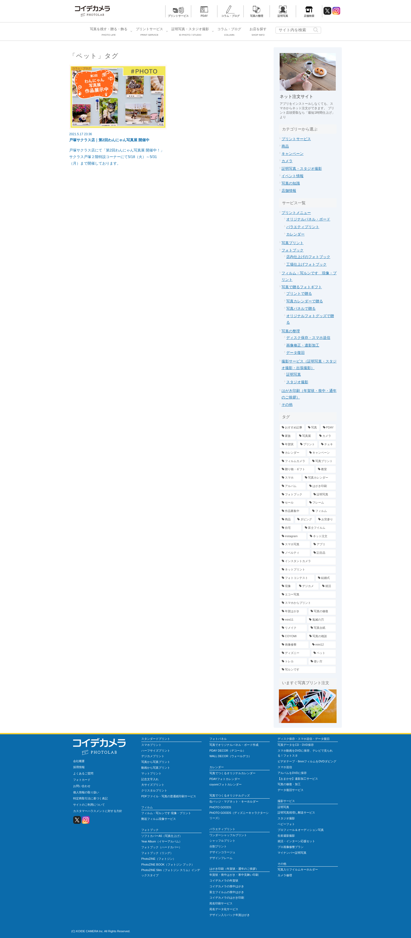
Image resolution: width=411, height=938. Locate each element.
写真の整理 (256, 15)
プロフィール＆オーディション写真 (301, 829)
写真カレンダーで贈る (304, 301)
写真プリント (293, 243)
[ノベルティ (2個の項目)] (294, 553)
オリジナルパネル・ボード (308, 219)
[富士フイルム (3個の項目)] (319, 528)
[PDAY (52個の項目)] (328, 427)
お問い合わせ (81, 786)
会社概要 (79, 761)
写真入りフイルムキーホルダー (298, 869)
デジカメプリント (152, 756)
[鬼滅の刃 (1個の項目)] (321, 619)
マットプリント (151, 773)
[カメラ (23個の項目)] (326, 436)
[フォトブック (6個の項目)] (294, 494)
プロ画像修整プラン (291, 846)
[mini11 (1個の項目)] (292, 619)
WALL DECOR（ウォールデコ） (230, 756)
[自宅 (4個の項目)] (290, 528)
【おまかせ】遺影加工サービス (298, 778)
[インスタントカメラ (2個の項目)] (307, 561)
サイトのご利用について (89, 804)
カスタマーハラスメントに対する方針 (97, 811)
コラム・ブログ (230, 15)
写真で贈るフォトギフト (302, 287)
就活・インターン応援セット (296, 841)
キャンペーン (293, 153)
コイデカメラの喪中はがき (226, 886)
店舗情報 (289, 190)
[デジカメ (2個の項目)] (308, 586)
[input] (298, 30)
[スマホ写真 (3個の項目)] (294, 544)
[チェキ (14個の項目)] (327, 444)
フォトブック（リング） (157, 853)
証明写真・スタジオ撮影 (302, 168)
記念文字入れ (150, 779)
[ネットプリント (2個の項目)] (307, 569)
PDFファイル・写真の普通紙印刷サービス (168, 796)
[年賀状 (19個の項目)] (288, 444)
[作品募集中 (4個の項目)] (294, 511)
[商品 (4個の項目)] (286, 519)
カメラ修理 (285, 875)
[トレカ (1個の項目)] (293, 661)
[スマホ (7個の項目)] (290, 477)
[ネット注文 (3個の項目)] (321, 536)
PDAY (204, 15)
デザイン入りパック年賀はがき (229, 914)
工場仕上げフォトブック (306, 264)
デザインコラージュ (222, 852)
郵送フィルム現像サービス (158, 818)
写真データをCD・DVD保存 (296, 744)
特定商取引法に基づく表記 (90, 798)
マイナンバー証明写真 (292, 852)
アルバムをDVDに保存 (292, 772)
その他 (287, 404)
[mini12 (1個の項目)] (323, 644)
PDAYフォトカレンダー (224, 778)
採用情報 (79, 767)
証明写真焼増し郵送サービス (296, 812)
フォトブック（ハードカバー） (161, 847)
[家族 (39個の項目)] (287, 436)
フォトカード (81, 779)
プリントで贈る (299, 293)
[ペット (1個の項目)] (323, 653)
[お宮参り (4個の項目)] (326, 519)
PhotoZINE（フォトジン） (158, 858)
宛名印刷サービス (220, 903)
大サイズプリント (152, 784)
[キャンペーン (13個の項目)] (321, 453)
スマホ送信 (285, 767)
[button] (315, 30)
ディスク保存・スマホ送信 (308, 338)
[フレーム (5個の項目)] (321, 502)
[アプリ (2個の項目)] (323, 544)
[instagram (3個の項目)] (292, 536)
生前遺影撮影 (286, 835)
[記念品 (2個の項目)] (323, 553)
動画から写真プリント (155, 767)
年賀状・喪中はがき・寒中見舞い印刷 (233, 874)
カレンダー (295, 234)
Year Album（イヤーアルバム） (161, 841)
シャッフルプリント (222, 840)
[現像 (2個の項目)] (287, 586)
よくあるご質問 (83, 773)
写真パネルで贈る (301, 308)
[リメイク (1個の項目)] (293, 628)
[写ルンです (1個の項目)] (307, 669)
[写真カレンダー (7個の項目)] (319, 477)
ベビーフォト (286, 824)
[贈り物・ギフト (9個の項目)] (297, 469)
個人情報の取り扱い (86, 792)
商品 (285, 146)
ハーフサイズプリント (155, 750)
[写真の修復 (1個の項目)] (322, 611)
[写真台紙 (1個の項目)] (322, 628)
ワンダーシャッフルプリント (228, 835)
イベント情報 (293, 176)
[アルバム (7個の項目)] (292, 486)
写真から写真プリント (155, 761)
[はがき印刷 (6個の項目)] (321, 486)
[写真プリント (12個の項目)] (323, 461)
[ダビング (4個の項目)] (305, 519)
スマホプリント (151, 744)
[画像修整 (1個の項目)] (294, 644)
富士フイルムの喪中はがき (226, 892)
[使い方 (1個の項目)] (322, 661)
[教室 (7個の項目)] (326, 469)
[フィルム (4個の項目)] (323, 511)
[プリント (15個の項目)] (308, 444)
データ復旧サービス (291, 790)
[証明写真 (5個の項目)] (323, 494)
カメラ (287, 161)
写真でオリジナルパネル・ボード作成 (233, 744)
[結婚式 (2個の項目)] (326, 578)
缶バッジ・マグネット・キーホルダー (233, 801)
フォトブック (293, 250)
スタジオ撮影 (297, 382)
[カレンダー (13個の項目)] (292, 453)
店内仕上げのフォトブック (308, 257)
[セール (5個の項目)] (292, 502)
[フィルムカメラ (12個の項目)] (294, 461)
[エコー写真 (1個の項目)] (307, 594)
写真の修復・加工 (289, 784)
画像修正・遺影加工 (302, 345)
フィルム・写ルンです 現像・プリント (166, 813)
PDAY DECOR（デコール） (227, 750)
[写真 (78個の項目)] (312, 427)
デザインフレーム (220, 858)
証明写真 (283, 15)
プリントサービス (178, 15)
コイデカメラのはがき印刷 (226, 897)
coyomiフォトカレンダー (225, 784)
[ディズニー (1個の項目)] (294, 653)
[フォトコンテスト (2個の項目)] (297, 578)
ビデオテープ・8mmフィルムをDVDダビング (307, 761)
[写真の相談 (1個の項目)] (321, 636)
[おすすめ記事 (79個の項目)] (292, 427)
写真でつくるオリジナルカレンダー (232, 773)
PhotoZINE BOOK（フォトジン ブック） (167, 864)
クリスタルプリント (154, 790)
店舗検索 (309, 15)
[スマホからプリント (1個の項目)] (307, 603)
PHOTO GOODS (220, 807)
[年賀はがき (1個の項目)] (293, 611)
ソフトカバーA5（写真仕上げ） (161, 835)
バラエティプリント (302, 227)
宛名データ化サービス (223, 909)
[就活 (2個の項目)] (328, 586)
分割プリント (218, 846)
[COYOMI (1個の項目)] (292, 636)
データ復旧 (295, 352)
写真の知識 (291, 183)
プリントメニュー (296, 213)
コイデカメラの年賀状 (223, 880)
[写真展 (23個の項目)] (306, 436)
